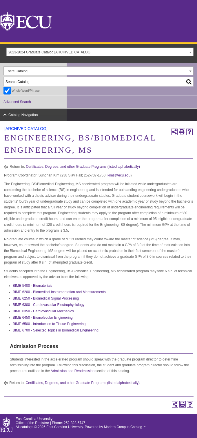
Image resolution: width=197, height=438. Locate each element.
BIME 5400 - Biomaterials (32, 286)
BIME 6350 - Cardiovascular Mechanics (43, 311)
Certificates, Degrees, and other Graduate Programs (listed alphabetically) (83, 167)
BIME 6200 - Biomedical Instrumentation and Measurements (59, 292)
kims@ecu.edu (119, 175)
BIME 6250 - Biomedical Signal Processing (46, 298)
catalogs (27, 427)
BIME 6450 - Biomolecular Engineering (43, 318)
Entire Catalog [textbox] (17, 71)
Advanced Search (17, 102)
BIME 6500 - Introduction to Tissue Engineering (49, 324)
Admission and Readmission (72, 371)
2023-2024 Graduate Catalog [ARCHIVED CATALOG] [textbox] (49, 52)
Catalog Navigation (23, 115)
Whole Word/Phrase (25, 90)
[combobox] (100, 52)
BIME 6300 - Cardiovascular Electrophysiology (48, 305)
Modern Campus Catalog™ (125, 427)
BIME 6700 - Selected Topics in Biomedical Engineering (56, 330)
